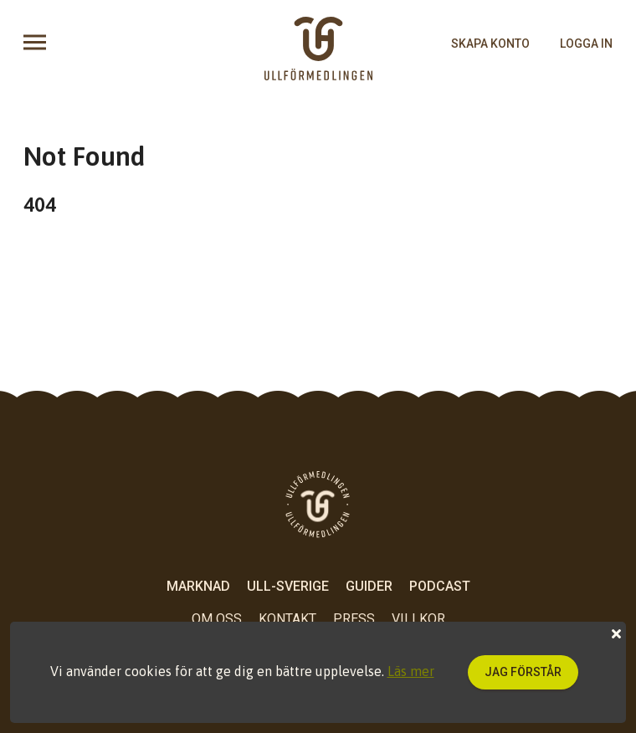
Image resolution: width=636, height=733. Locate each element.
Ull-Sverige (288, 586)
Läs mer (410, 671)
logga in (586, 43)
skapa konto (490, 43)
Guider (369, 586)
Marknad (198, 586)
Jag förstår (523, 672)
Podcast (439, 586)
